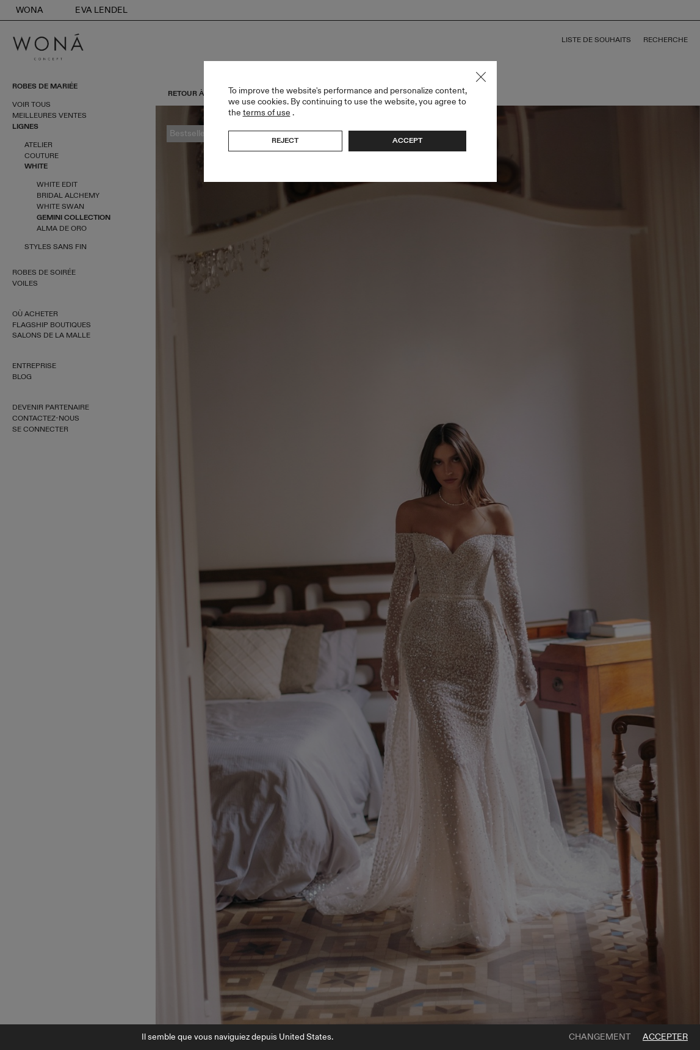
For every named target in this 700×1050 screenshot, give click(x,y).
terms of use (266, 112)
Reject (285, 140)
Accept (407, 140)
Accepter (665, 1037)
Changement (599, 1037)
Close (481, 77)
